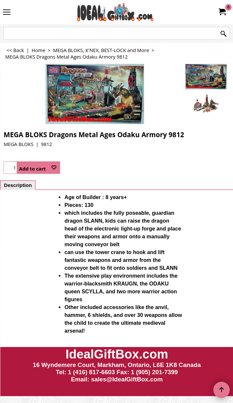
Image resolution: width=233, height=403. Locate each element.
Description (18, 185)
